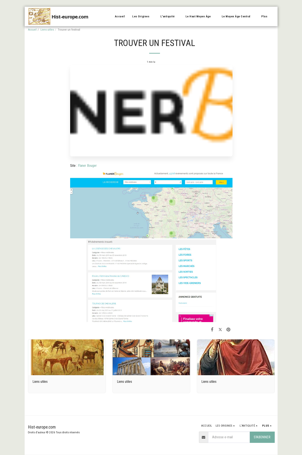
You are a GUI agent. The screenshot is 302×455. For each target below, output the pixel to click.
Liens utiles (47, 29)
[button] (143, 16)
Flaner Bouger (87, 166)
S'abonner (262, 437)
